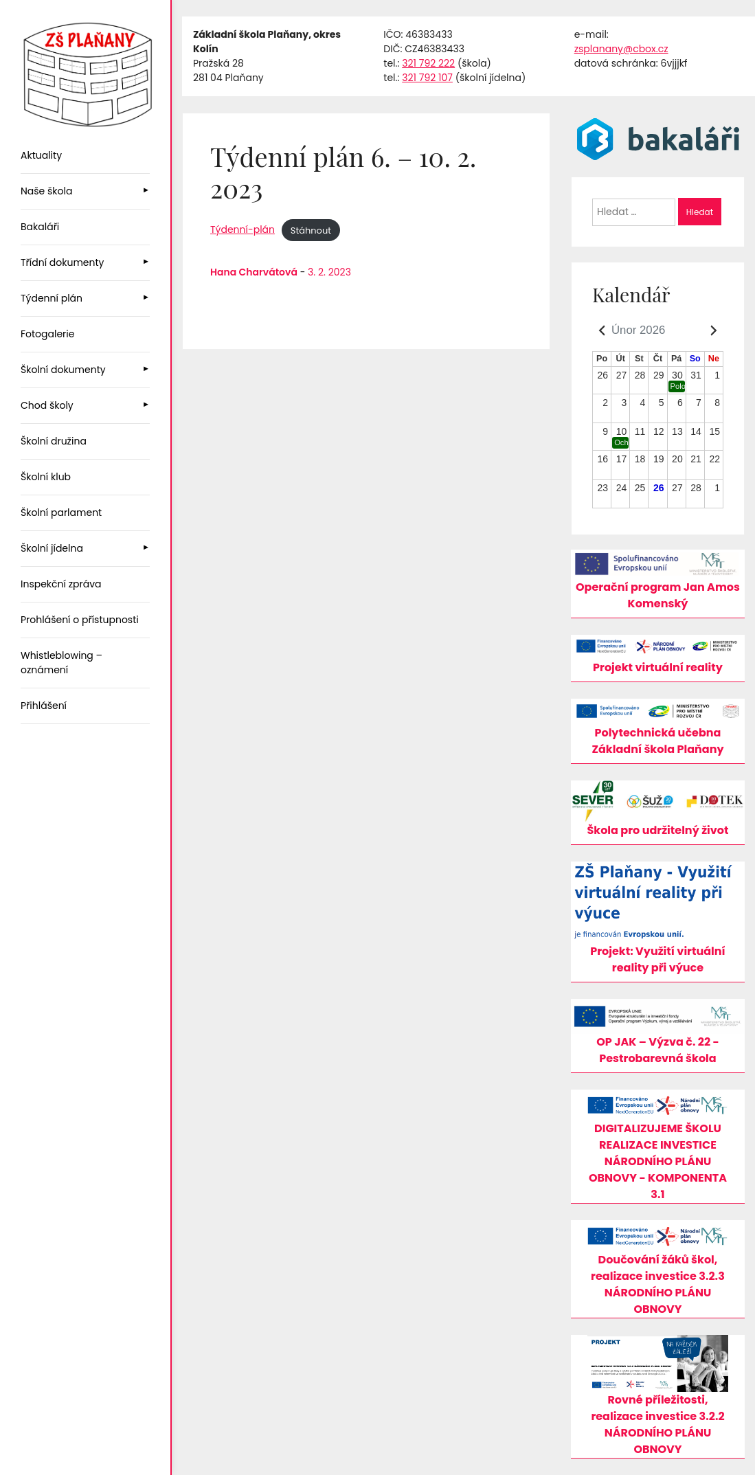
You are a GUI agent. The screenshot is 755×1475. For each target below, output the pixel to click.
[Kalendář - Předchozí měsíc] (601, 330)
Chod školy (47, 405)
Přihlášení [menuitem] (44, 705)
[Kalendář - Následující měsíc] (713, 330)
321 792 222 (428, 63)
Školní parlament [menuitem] (61, 512)
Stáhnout (311, 229)
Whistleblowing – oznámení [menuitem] (61, 663)
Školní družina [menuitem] (54, 441)
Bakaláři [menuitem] (40, 227)
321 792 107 (427, 78)
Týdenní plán (51, 298)
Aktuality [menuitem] (41, 155)
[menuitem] (85, 191)
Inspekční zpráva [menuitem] (61, 584)
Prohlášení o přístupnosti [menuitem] (80, 620)
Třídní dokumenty (62, 262)
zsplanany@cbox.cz (621, 49)
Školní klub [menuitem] (46, 477)
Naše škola (46, 191)
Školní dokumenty (63, 369)
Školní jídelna (52, 548)
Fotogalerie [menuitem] (47, 334)
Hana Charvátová (253, 272)
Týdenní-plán (242, 229)
